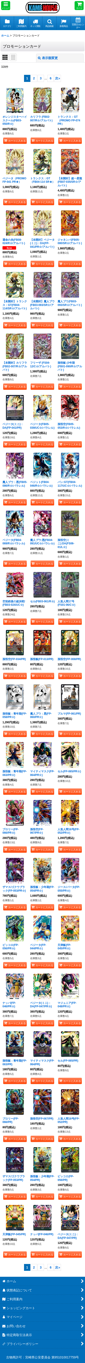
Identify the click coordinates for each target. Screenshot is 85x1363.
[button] (5, 5)
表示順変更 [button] (48, 58)
